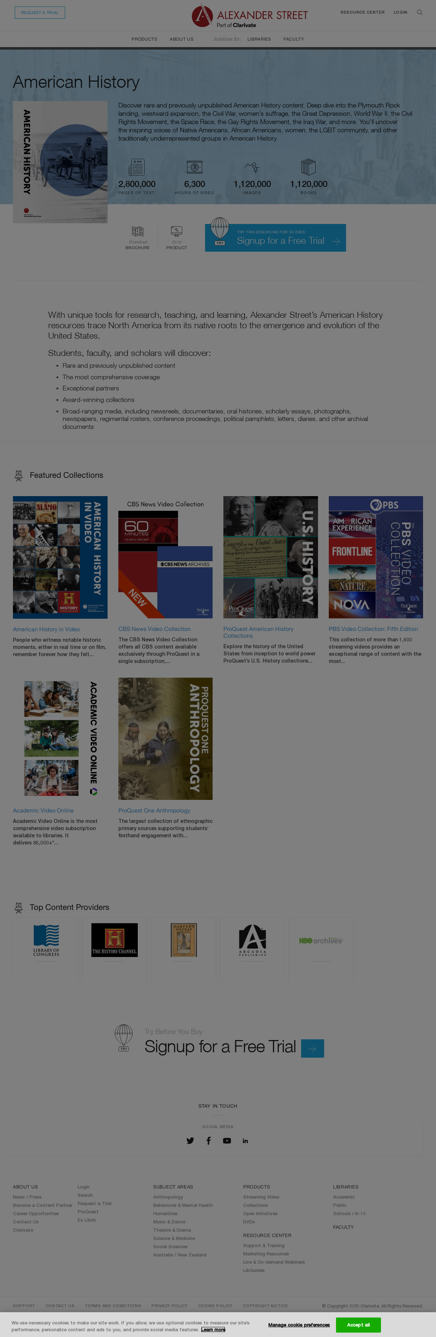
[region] (218, 1324)
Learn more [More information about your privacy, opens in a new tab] (213, 1329)
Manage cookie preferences (299, 1325)
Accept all (358, 1325)
